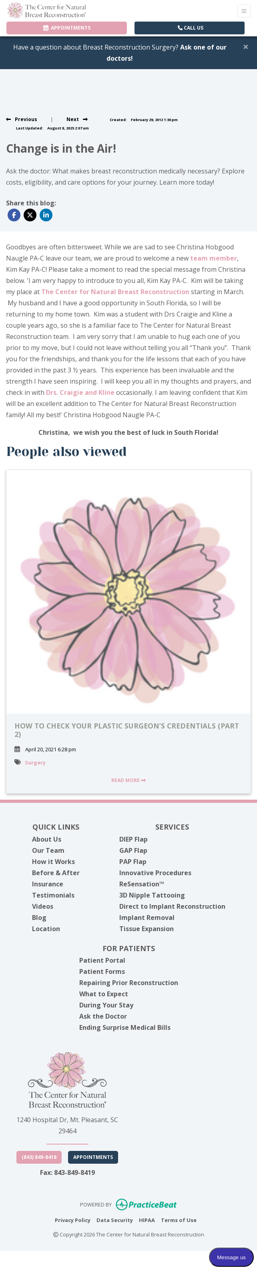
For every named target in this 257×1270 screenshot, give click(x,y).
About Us (46, 839)
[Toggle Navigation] (244, 11)
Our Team (48, 850)
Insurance (47, 884)
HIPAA (147, 1220)
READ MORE (128, 780)
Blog (39, 917)
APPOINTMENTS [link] (66, 27)
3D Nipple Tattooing (152, 895)
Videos (42, 906)
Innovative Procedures (155, 872)
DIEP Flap (133, 839)
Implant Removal (147, 917)
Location (46, 928)
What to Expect (103, 993)
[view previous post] (21, 119)
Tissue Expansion (146, 928)
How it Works (53, 861)
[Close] (246, 46)
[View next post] (77, 119)
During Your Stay (106, 1005)
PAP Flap (133, 861)
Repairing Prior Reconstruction (128, 982)
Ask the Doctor (103, 1016)
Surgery (35, 762)
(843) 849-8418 (39, 1157)
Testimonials (53, 895)
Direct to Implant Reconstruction (172, 906)
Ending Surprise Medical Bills (125, 1027)
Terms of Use (179, 1220)
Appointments (93, 1157)
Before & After (56, 872)
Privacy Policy (72, 1220)
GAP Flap (133, 850)
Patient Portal (102, 960)
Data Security (114, 1220)
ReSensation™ (141, 884)
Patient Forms (102, 971)
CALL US (190, 27)
